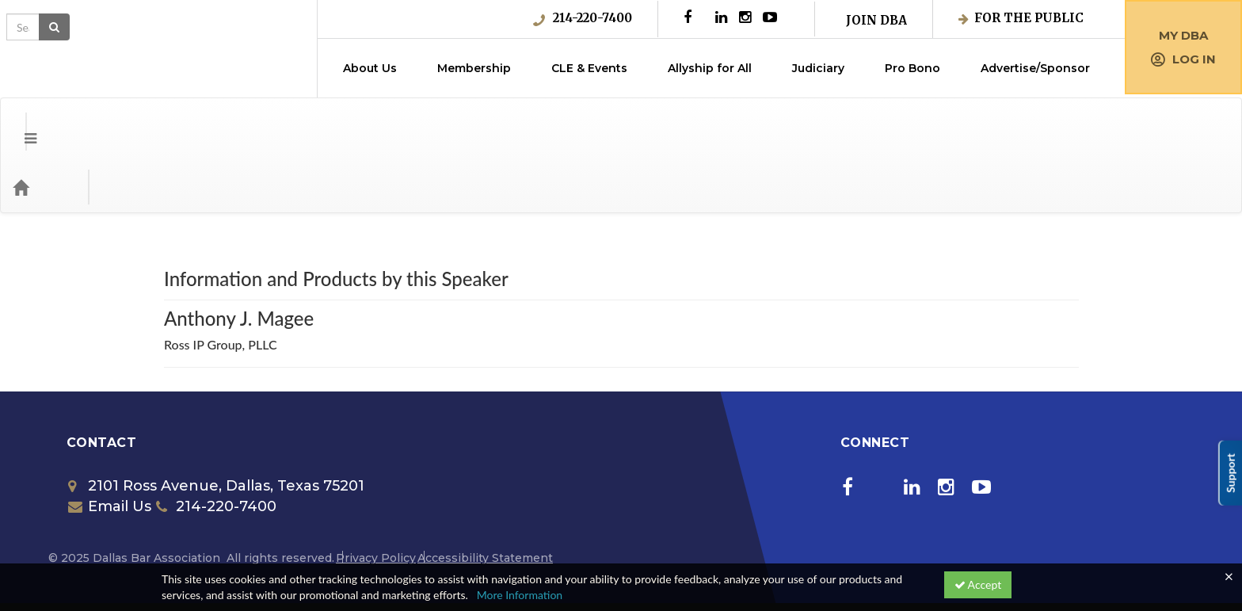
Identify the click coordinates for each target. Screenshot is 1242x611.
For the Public (1021, 17)
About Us (370, 68)
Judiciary (818, 68)
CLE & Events (589, 68)
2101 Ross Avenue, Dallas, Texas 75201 (216, 422)
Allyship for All (710, 68)
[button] (18, 123)
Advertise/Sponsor (1035, 68)
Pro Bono (912, 68)
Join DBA (876, 20)
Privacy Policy (376, 494)
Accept (978, 584)
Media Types (194, 123)
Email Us (109, 443)
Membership (474, 68)
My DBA (1183, 35)
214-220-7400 (582, 18)
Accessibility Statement (485, 494)
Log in (1183, 59)
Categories (111, 123)
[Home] (44, 123)
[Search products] (1050, 123)
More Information (520, 594)
